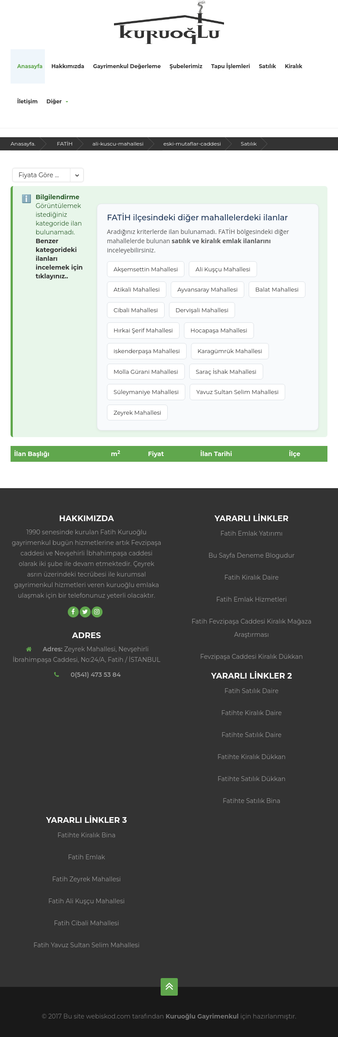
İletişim (27, 101)
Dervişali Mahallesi (202, 310)
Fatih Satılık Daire (251, 691)
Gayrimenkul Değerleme (127, 66)
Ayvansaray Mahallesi (207, 289)
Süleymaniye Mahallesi (146, 391)
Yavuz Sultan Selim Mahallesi (237, 391)
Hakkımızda (67, 66)
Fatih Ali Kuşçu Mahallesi (86, 901)
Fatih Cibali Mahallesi (86, 923)
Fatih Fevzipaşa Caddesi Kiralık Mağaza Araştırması (251, 628)
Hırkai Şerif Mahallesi (143, 330)
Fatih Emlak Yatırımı (251, 533)
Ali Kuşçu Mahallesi (222, 269)
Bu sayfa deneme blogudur (252, 555)
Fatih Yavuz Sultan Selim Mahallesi (86, 945)
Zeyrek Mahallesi (137, 412)
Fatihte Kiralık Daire (251, 713)
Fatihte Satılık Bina (251, 801)
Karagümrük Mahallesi (230, 350)
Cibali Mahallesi (136, 310)
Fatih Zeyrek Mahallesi (86, 879)
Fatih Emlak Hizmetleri (251, 599)
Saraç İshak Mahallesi (226, 371)
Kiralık (293, 66)
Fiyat (156, 454)
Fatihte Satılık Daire (251, 735)
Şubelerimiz (185, 66)
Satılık (267, 66)
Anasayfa (30, 66)
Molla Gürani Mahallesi (146, 371)
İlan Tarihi (216, 454)
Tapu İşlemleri (230, 66)
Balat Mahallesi (277, 289)
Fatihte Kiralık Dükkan (251, 757)
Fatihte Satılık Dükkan (251, 779)
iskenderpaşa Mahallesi (147, 350)
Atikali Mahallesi (137, 289)
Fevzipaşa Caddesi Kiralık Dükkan (251, 657)
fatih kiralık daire (251, 577)
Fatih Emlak (86, 857)
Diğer (57, 101)
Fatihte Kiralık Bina (87, 835)
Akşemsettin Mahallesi (146, 269)
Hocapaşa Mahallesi (219, 330)
